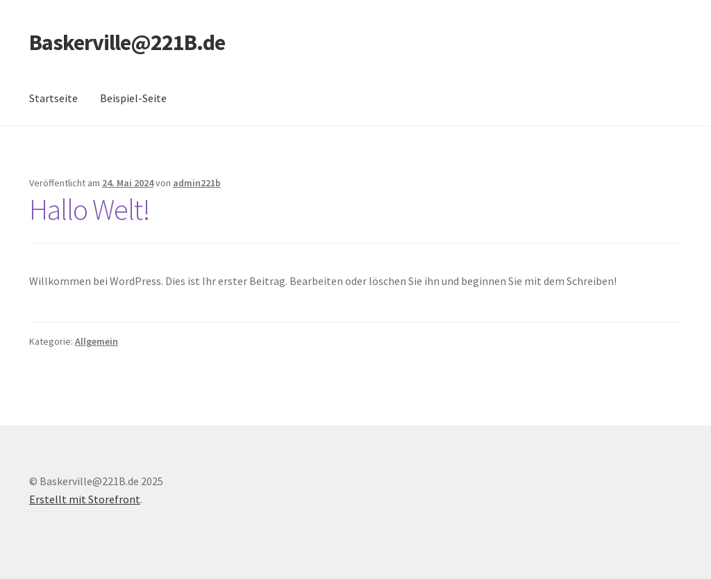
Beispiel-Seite (133, 98)
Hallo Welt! (89, 209)
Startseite (53, 98)
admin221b (197, 183)
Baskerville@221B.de (127, 42)
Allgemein (96, 341)
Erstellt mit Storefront (84, 499)
